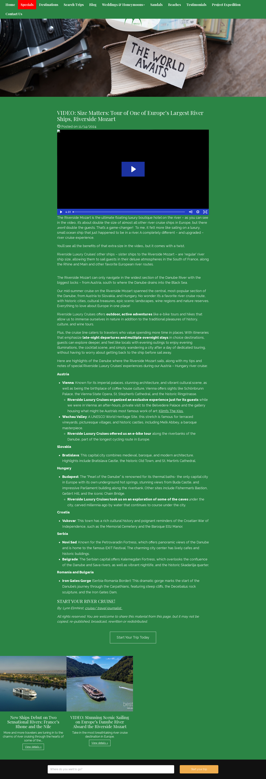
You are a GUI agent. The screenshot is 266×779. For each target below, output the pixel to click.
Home (10, 4)
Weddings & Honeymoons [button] (123, 4)
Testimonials (196, 4)
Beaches (174, 4)
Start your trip (199, 769)
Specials (27, 4)
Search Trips (74, 4)
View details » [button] (33, 746)
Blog (93, 4)
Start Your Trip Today (133, 637)
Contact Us (14, 14)
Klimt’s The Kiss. (171, 411)
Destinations (48, 4)
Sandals (156, 4)
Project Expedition (226, 4)
